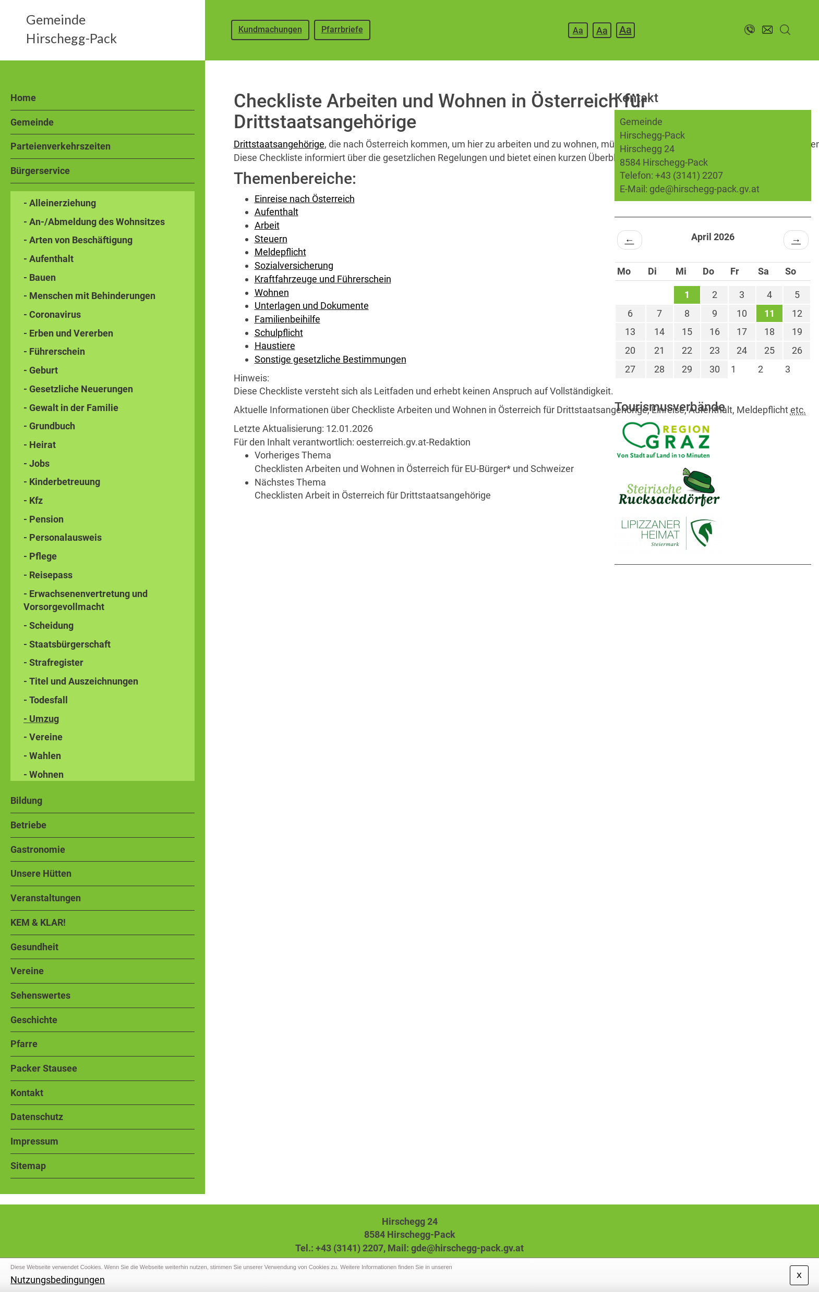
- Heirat (39, 444)
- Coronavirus (52, 314)
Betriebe (28, 824)
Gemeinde (32, 122)
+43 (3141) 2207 (689, 175)
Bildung (26, 800)
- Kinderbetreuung (61, 481)
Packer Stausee (43, 1068)
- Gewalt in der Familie (70, 407)
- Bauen (39, 277)
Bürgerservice (40, 170)
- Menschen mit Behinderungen (89, 295)
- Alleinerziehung (59, 202)
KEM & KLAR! (38, 922)
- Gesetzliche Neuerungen (78, 388)
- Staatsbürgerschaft (67, 644)
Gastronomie (37, 849)
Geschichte (33, 1019)
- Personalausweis (62, 537)
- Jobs (36, 463)
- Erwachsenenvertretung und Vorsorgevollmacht (85, 600)
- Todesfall (45, 699)
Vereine (27, 970)
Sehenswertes (40, 995)
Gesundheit (34, 946)
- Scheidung (48, 625)
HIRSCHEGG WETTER (713, 604)
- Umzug (41, 718)
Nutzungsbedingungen (57, 1279)
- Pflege (40, 556)
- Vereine (43, 736)
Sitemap (28, 1165)
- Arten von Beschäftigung (78, 239)
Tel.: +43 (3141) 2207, (340, 1248)
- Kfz (33, 500)
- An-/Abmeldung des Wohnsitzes (94, 221)
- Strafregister (53, 662)
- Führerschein (54, 351)
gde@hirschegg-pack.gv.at (704, 188)
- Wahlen (42, 755)
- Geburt (40, 370)
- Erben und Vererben (68, 333)
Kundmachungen (270, 29)
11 (769, 313)
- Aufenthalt (48, 258)
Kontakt (26, 1092)
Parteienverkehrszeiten (60, 146)
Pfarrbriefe (342, 29)
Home (23, 97)
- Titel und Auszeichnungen (80, 681)
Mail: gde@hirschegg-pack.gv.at (456, 1248)
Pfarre (24, 1043)
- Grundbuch (49, 425)
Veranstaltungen (45, 897)
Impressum (34, 1141)
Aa (578, 30)
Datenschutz (36, 1116)
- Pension (43, 519)
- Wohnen (43, 774)
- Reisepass (48, 574)
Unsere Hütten (40, 873)
